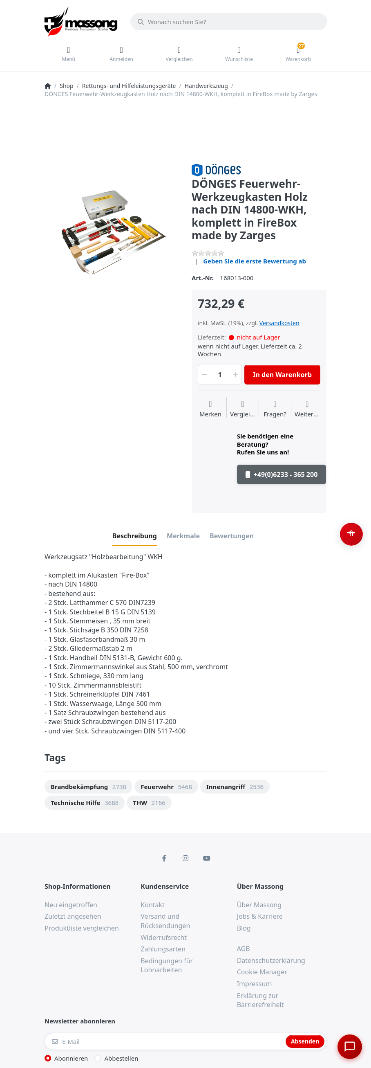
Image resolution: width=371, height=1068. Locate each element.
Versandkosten (279, 323)
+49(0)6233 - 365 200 (282, 474)
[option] (112, 231)
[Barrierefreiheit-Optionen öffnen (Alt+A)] (351, 534)
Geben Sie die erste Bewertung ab (254, 261)
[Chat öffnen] (349, 1046)
